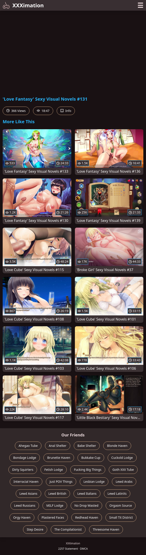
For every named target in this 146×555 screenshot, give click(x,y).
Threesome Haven (106, 529)
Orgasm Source (120, 505)
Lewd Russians (24, 505)
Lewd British (57, 493)
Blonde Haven (117, 446)
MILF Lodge (54, 505)
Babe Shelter (87, 446)
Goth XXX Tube (123, 469)
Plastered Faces (53, 517)
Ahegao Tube (28, 446)
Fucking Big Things (87, 469)
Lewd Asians (28, 493)
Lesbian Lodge (94, 481)
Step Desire (35, 529)
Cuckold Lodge (122, 457)
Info (65, 111)
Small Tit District (121, 517)
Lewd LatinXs (117, 493)
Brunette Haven (58, 457)
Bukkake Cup (90, 457)
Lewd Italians (86, 493)
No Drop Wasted (86, 505)
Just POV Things (61, 481)
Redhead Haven (86, 517)
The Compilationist (68, 529)
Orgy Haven (22, 517)
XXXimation (23, 5)
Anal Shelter (57, 446)
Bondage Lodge (24, 457)
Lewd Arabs (124, 481)
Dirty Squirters (22, 469)
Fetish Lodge (53, 469)
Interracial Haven (26, 481)
